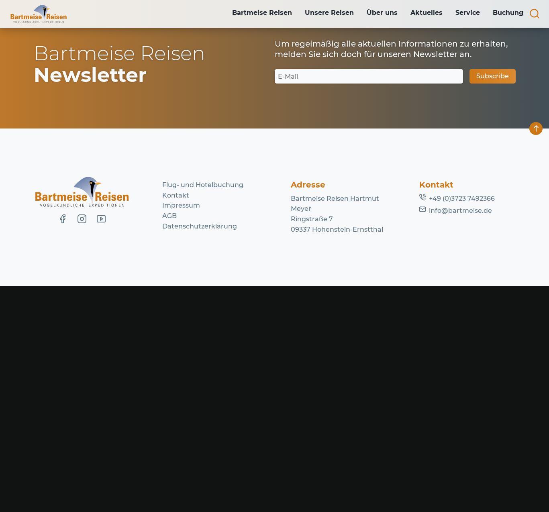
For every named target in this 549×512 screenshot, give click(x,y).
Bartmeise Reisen (253, 13)
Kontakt (175, 421)
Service (465, 13)
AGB (169, 442)
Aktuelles (422, 13)
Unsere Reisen (322, 13)
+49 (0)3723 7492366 (462, 424)
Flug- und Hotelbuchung (202, 411)
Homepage (350, 155)
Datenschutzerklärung (199, 452)
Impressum (181, 432)
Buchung (507, 13)
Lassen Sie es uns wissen (220, 145)
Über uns (376, 13)
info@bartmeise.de (460, 437)
